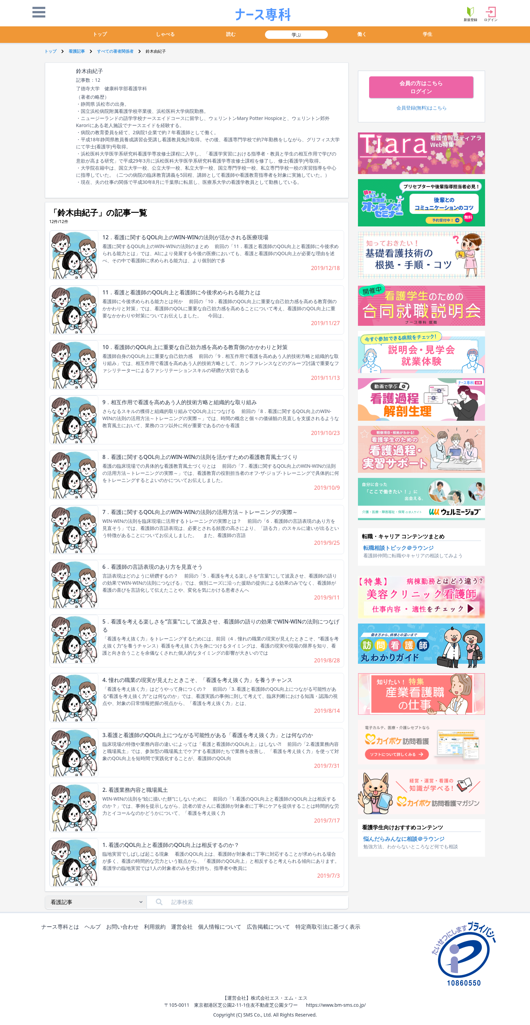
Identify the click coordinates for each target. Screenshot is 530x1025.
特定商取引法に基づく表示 (329, 927)
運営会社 (183, 927)
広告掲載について (270, 927)
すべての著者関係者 (115, 51)
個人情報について (221, 927)
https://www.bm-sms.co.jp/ (336, 1005)
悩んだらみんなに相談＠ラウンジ (403, 839)
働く (362, 34)
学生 (427, 34)
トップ (100, 34)
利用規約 (156, 927)
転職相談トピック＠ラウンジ (398, 548)
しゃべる (165, 34)
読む (231, 34)
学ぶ (296, 34)
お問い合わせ (123, 927)
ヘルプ (94, 927)
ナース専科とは (61, 927)
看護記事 (77, 51)
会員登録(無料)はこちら (421, 107)
